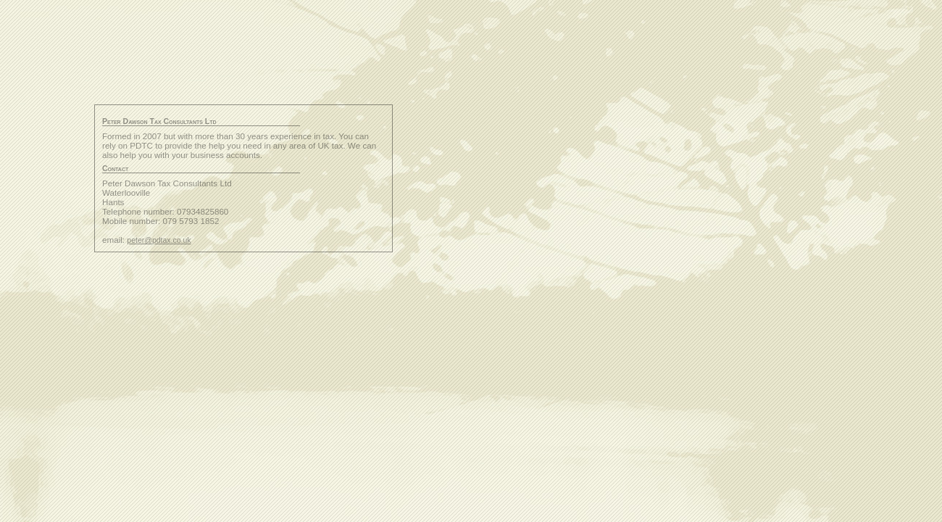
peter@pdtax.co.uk (159, 240)
